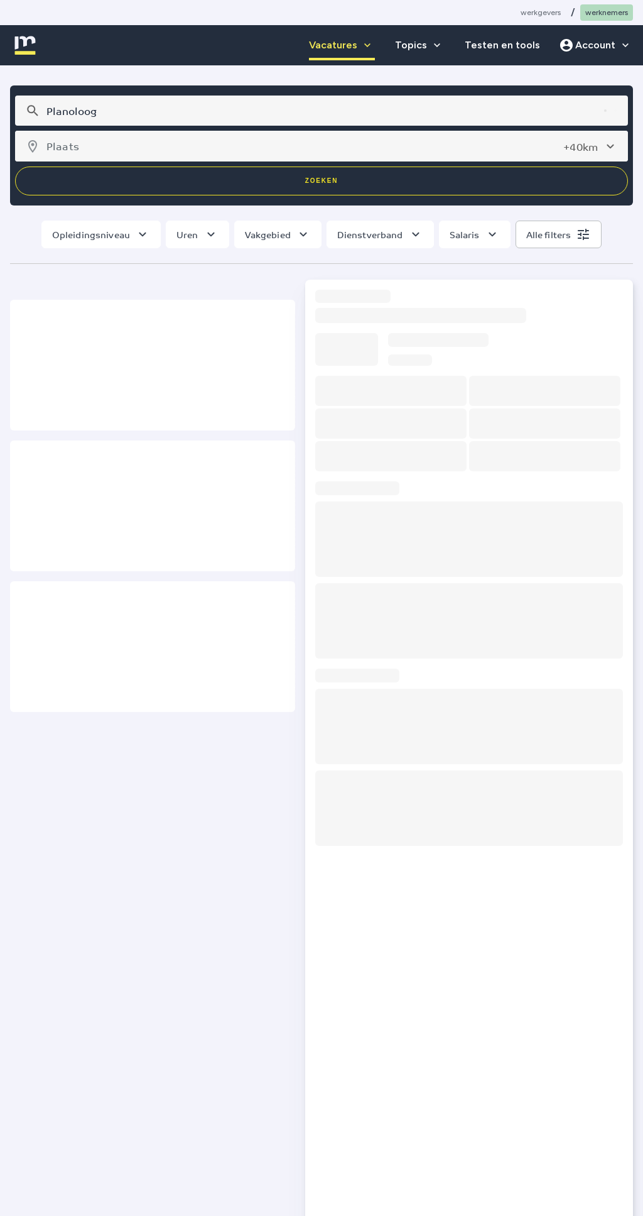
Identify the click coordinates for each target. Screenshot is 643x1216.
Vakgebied (268, 234)
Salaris (465, 234)
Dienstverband (370, 234)
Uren (187, 234)
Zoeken (321, 180)
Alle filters (548, 234)
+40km (580, 146)
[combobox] (319, 110)
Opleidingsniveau (91, 234)
